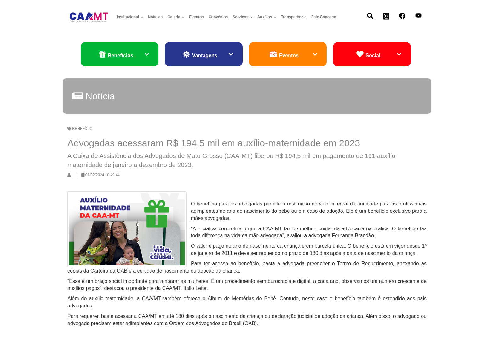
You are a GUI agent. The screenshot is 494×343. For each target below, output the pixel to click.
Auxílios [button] (266, 17)
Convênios (218, 17)
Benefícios (123, 54)
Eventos (196, 17)
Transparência (294, 17)
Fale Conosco (323, 17)
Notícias (155, 17)
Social (378, 54)
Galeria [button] (175, 17)
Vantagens (207, 54)
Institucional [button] (130, 17)
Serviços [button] (242, 17)
